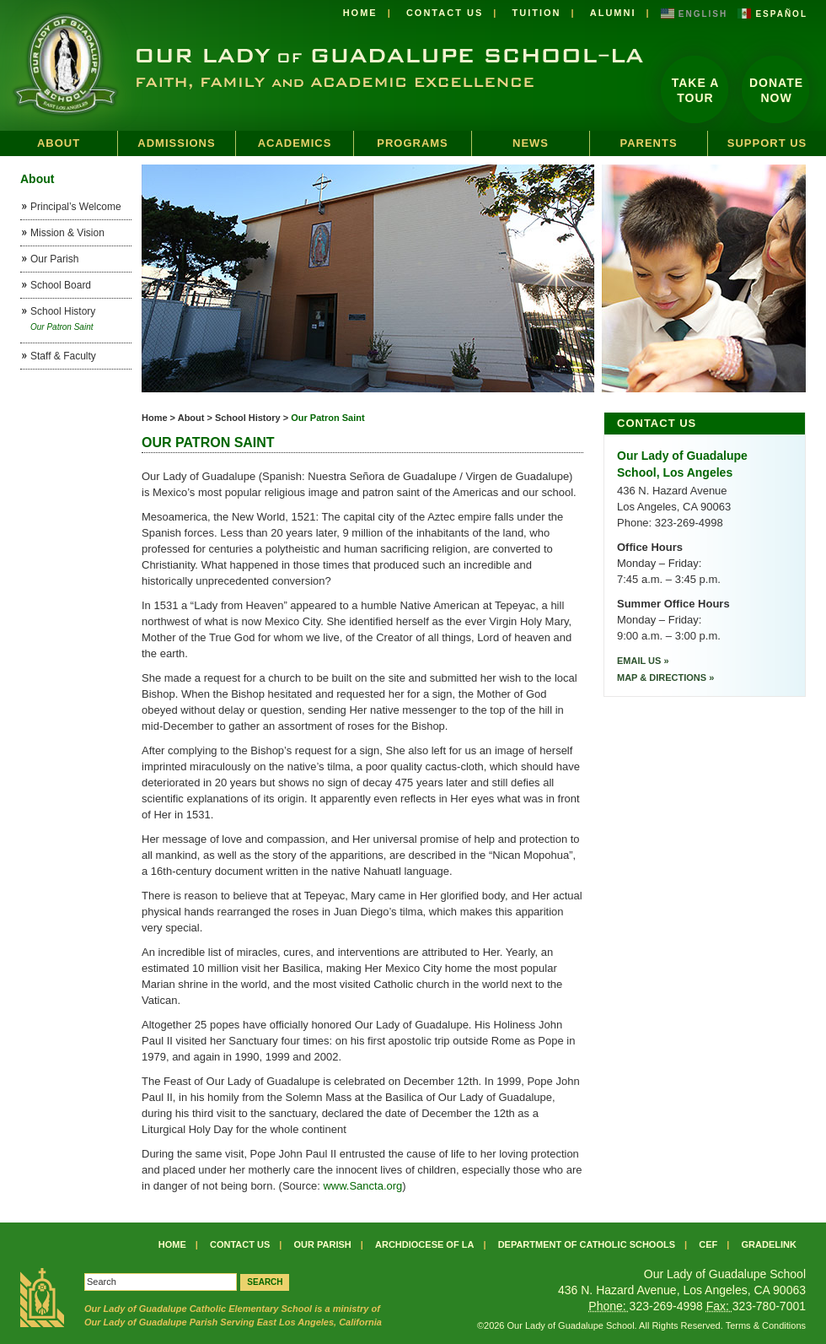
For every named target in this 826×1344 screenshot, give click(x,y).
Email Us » (643, 661)
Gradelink (769, 1244)
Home (360, 13)
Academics (295, 143)
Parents (648, 143)
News (530, 143)
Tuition (536, 13)
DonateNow (776, 90)
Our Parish (322, 1244)
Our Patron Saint (327, 418)
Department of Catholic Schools (586, 1244)
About (58, 143)
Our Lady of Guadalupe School (322, 65)
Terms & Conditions (766, 1325)
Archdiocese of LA (424, 1244)
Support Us (767, 143)
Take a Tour (696, 90)
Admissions (176, 143)
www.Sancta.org (362, 1185)
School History (248, 418)
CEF (708, 1244)
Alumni (613, 13)
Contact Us (444, 13)
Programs (412, 143)
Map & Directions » (665, 677)
